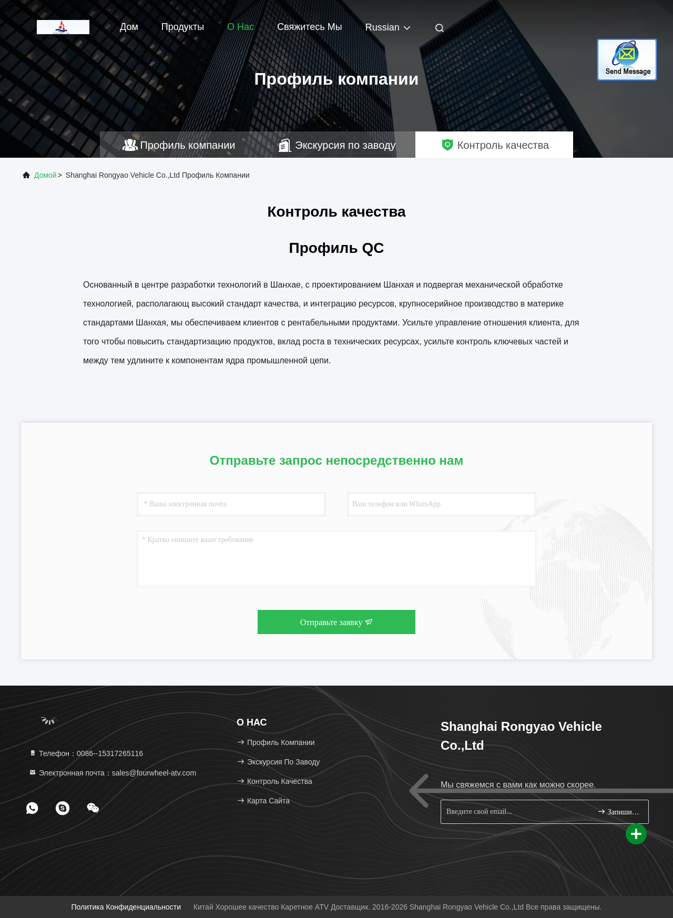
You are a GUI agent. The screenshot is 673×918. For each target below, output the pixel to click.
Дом (129, 27)
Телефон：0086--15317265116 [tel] (85, 753)
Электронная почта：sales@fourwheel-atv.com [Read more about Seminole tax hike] (112, 773)
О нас (240, 27)
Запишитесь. (618, 811)
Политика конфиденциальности (126, 907)
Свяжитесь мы (309, 27)
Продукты (182, 27)
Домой (45, 175)
